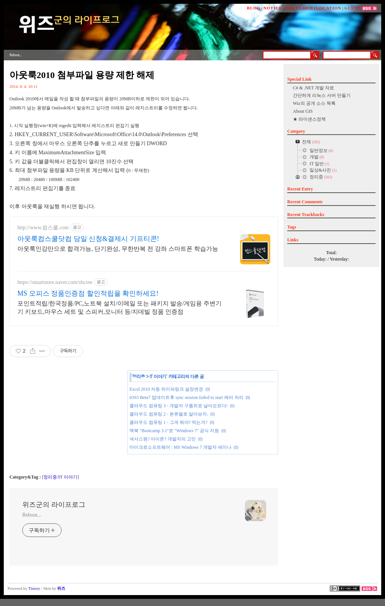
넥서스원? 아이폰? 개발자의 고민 (162, 439)
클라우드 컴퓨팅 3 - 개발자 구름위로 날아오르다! (178, 405)
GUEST (352, 8)
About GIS (303, 111)
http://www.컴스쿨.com (43, 227)
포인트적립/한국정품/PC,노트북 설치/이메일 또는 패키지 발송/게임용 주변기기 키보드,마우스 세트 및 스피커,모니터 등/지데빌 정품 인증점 (119, 307)
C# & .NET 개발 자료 (313, 88)
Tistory (34, 588)
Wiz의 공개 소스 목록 (314, 103)
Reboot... (31, 515)
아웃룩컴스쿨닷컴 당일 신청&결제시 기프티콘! (88, 238)
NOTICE (272, 8)
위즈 (61, 588)
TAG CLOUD (299, 8)
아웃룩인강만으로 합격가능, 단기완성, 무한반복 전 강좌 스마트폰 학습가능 (117, 248)
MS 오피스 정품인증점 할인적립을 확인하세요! (88, 293)
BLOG (253, 8)
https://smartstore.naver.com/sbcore (54, 282)
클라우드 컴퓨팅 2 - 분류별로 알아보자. (168, 414)
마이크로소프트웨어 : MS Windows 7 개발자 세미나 (180, 447)
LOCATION (328, 8)
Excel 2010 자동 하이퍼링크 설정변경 (166, 389)
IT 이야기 (157, 376)
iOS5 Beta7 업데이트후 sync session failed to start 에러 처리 (186, 397)
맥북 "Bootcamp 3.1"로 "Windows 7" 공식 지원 (174, 430)
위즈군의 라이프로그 (53, 504)
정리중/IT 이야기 (60, 477)
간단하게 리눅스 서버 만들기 (322, 95)
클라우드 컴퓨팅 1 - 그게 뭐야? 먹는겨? (168, 422)
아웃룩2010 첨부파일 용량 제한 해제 (81, 75)
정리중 (138, 376)
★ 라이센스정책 (309, 119)
